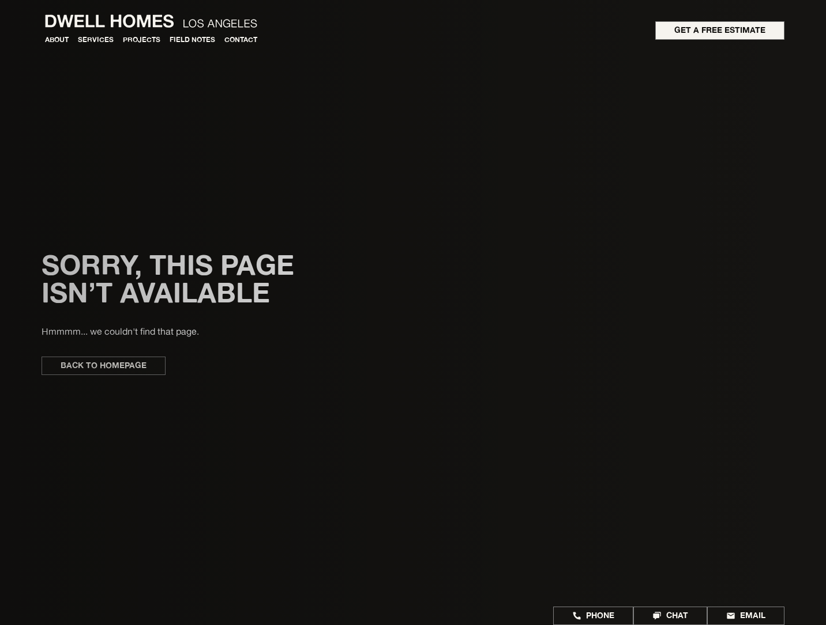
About (57, 39)
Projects (141, 39)
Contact (240, 39)
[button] (95, 40)
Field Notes (192, 39)
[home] (151, 21)
